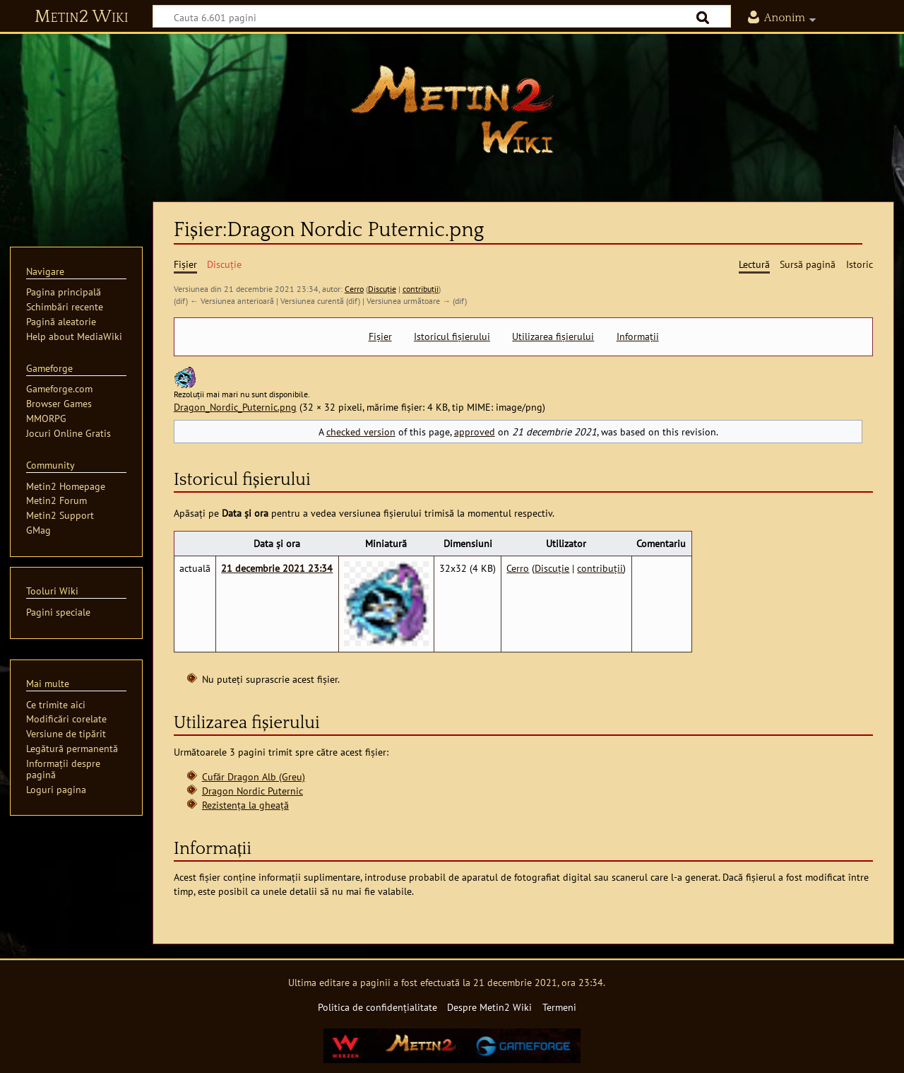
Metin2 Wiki (82, 17)
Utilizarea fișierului (553, 336)
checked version (361, 431)
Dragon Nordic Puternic (252, 790)
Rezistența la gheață (245, 804)
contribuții (421, 288)
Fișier (380, 336)
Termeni (559, 1007)
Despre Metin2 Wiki (489, 1007)
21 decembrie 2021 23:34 (277, 568)
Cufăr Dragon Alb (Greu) (253, 776)
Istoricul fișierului (452, 336)
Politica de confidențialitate (377, 1007)
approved (474, 431)
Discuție (382, 288)
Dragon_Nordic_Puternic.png (235, 407)
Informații (638, 336)
